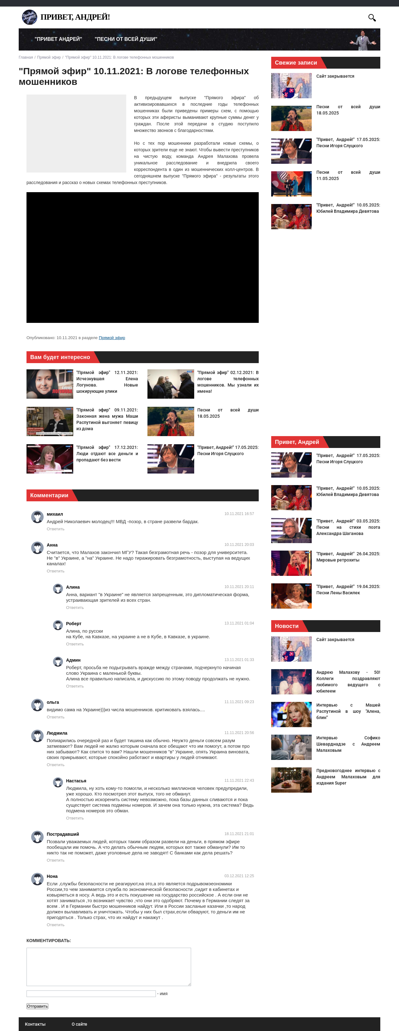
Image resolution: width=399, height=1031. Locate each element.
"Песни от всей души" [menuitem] (126, 39)
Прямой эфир (112, 337)
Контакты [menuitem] (35, 1024)
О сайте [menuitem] (79, 1024)
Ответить (56, 529)
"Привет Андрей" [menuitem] (58, 39)
